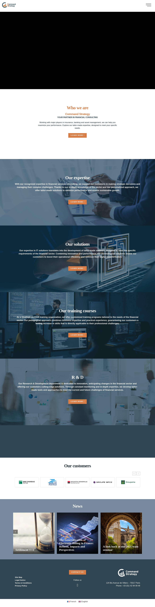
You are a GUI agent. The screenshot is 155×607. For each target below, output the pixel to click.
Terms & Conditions (24, 582)
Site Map (19, 577)
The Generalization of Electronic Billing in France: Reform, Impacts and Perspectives (76, 544)
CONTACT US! (77, 571)
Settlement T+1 (24, 549)
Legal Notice (20, 579)
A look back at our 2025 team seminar (120, 547)
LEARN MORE (77, 135)
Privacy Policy (21, 585)
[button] (138, 473)
